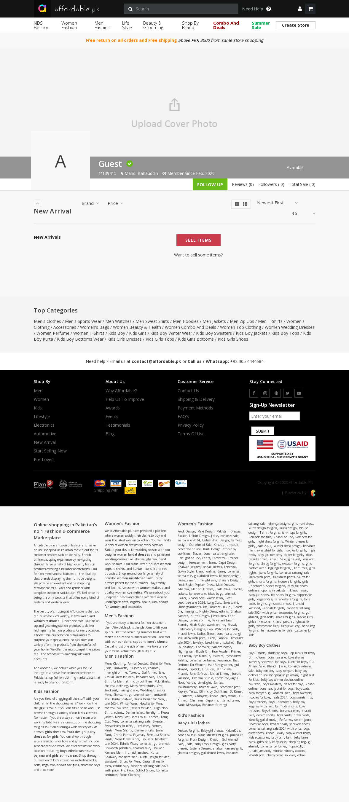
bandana (124, 642)
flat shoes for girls (283, 595)
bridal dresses (139, 554)
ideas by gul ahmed (145, 717)
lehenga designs (279, 524)
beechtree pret (230, 687)
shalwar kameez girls (227, 748)
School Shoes (145, 770)
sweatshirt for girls (269, 550)
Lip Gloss (208, 669)
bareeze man (186, 580)
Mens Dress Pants (127, 739)
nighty (135, 602)
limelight (152, 712)
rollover (290, 755)
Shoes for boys (258, 724)
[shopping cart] (310, 9)
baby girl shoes (258, 595)
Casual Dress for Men (119, 677)
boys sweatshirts (301, 697)
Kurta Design (200, 616)
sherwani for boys (274, 662)
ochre (301, 755)
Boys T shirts (256, 653)
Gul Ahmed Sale (152, 672)
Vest (159, 686)
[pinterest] (276, 393)
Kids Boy (116, 333)
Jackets (182, 593)
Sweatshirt (230, 602)
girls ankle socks (259, 621)
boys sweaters (272, 684)
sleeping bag (297, 742)
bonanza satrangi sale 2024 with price (274, 728)
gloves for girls (285, 617)
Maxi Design (205, 531)
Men (38, 391)
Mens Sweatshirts (142, 686)
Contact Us (188, 391)
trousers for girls (289, 581)
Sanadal (223, 638)
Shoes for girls (275, 586)
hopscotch (295, 746)
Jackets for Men (141, 708)
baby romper (264, 671)
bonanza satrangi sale (135, 721)
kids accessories (258, 737)
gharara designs (188, 753)
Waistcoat (111, 761)
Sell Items (198, 240)
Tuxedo (134, 672)
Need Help (256, 9)
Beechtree (219, 558)
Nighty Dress (208, 611)
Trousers (147, 739)
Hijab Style (197, 625)
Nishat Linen (219, 674)
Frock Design (186, 531)
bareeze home (221, 647)
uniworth (120, 668)
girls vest (294, 559)
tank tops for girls (294, 532)
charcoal (153, 668)
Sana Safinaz (198, 674)
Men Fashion (102, 25)
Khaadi (218, 545)
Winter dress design (287, 546)
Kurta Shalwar (122, 699)
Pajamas (138, 735)
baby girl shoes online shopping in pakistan (277, 588)
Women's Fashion (195, 524)
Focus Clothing (130, 775)
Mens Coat (122, 717)
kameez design (229, 576)
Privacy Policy (191, 425)
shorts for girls (266, 581)
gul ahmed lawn (140, 695)
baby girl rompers (269, 555)
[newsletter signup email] (274, 416)
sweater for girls (293, 564)
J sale (108, 668)
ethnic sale (120, 766)
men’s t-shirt (114, 637)
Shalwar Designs (189, 567)
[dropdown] (300, 9)
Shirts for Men (160, 663)
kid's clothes (87, 713)
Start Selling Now (50, 451)
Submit (263, 431)
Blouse (182, 536)
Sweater (158, 721)
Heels (211, 638)
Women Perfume (52, 333)
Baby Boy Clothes (264, 645)
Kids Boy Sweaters (214, 333)
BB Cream (184, 656)
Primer (235, 651)
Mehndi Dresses (202, 589)
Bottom (156, 726)
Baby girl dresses (212, 730)
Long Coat (214, 602)
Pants (108, 730)
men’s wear (79, 616)
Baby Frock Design (207, 744)
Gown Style (186, 571)
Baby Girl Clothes (194, 723)
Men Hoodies (186, 321)
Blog (110, 434)
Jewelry (198, 642)
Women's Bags (94, 327)
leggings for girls (279, 568)
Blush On (203, 651)
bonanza (145, 744)
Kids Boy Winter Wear (171, 333)
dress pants (301, 715)
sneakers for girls (290, 599)
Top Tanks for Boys (301, 653)
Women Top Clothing (240, 327)
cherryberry (275, 755)
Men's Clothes (47, 321)
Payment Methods (195, 408)
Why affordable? (121, 391)
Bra (205, 607)
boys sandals (278, 724)
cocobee (300, 751)
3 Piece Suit (138, 668)
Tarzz (193, 691)
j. (178, 696)
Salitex (218, 682)
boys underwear (280, 702)
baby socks (279, 742)
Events (112, 416)
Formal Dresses (138, 663)
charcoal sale (141, 748)
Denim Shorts (144, 730)
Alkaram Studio (202, 678)
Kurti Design (212, 549)
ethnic (118, 712)
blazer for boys (293, 684)
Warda (191, 682)
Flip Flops (127, 770)
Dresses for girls (188, 730)
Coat (228, 598)
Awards (113, 408)
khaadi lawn (186, 634)
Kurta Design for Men (149, 699)
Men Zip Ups (242, 321)
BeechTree (222, 678)
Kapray (182, 691)
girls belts (266, 617)
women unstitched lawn (135, 578)
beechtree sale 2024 (191, 602)
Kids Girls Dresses (124, 339)
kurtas (138, 569)
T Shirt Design (199, 536)
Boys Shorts (270, 711)
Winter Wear (128, 703)
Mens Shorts (123, 730)
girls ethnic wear (64, 755)
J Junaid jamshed (136, 752)
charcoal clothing (116, 686)
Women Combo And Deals (190, 327)
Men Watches (118, 321)
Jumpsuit (232, 545)
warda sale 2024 (189, 540)
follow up (210, 184)
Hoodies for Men (151, 703)
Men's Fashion (119, 656)
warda (232, 696)
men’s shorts (157, 642)
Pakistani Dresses (228, 531)
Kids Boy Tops (285, 333)
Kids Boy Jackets (251, 333)
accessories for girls (291, 612)
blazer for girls (293, 555)
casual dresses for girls (213, 735)
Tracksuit (111, 690)
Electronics (44, 425)
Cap (210, 629)
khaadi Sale (197, 598)
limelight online (116, 672)
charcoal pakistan (116, 708)
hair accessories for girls (276, 630)
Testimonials (118, 425)
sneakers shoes (299, 724)
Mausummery (187, 687)
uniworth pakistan (118, 748)
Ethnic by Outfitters (213, 691)
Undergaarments (189, 607)
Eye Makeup (201, 656)
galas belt (263, 742)
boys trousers (257, 702)
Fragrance (224, 660)
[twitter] (287, 393)
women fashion (45, 621)
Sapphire (212, 700)
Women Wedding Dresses (290, 327)
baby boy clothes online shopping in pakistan (277, 673)
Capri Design (227, 562)
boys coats (302, 688)
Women (41, 399)
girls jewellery (290, 626)
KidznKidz (233, 730)
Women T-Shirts (88, 333)
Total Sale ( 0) (302, 184)
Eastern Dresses (200, 748)
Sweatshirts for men (118, 726)
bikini (153, 602)
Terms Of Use (191, 434)
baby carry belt (281, 737)
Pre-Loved (44, 459)
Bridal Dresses (212, 567)
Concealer (202, 647)
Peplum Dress (204, 585)
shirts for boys (277, 653)
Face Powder (220, 651)
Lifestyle (42, 416)
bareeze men (198, 562)
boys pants (284, 715)
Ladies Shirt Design (215, 540)
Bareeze (215, 607)
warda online (216, 625)
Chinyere (201, 696)
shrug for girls (270, 564)
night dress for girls (269, 541)
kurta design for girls (262, 528)
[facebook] (253, 393)
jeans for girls (268, 572)
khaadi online (205, 571)
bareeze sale (197, 593)
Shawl (231, 625)
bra (144, 602)
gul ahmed (161, 744)
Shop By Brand (190, 25)
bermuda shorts (286, 706)
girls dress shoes (280, 604)
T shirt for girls (270, 532)
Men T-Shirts (270, 321)
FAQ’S (183, 416)
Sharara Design (229, 580)
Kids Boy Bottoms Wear (80, 339)
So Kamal (236, 691)
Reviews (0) (243, 184)
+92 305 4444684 (247, 361)
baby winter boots (298, 733)
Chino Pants (122, 735)
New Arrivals (47, 237)
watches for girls (267, 626)
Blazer (197, 553)
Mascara (218, 656)
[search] (181, 9)
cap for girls (305, 617)
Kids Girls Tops (160, 339)
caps (136, 642)
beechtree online (189, 549)
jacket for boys (284, 688)
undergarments (116, 602)
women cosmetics (128, 592)
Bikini (227, 607)
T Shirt (161, 677)
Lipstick (194, 669)
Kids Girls (137, 333)
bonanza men (128, 757)
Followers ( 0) (271, 184)
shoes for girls (68, 765)
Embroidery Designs (191, 629)
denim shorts (265, 715)
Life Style (127, 25)
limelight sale (128, 690)
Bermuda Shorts (157, 735)
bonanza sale (145, 677)
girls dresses (55, 732)
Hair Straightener (220, 665)
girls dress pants (284, 577)
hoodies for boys (259, 697)
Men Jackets (214, 321)
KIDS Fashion (42, 25)
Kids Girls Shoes (233, 339)
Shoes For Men (130, 761)
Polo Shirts (162, 681)
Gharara (183, 589)
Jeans (212, 562)
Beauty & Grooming (153, 25)
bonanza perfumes (202, 660)
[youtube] (298, 393)
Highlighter (186, 651)
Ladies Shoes (205, 634)
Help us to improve (125, 399)
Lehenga (230, 567)
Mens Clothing (115, 663)
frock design (76, 732)
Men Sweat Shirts (152, 321)
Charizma (196, 700)
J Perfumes (142, 726)
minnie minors (282, 751)
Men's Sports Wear (83, 321)
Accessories (64, 327)
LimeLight (204, 682)
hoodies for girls (295, 550)
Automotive (45, 434)
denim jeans (302, 720)
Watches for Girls (226, 629)
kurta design (288, 528)
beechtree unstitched (220, 642)
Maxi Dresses (225, 585)
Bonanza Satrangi (214, 705)
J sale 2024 (223, 589)
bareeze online (199, 620)
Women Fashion (69, 25)
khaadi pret (218, 696)
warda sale (185, 576)
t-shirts (119, 569)
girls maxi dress (302, 524)
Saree (221, 571)
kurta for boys (297, 662)
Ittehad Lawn (230, 700)
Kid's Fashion (191, 715)
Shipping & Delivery (196, 399)
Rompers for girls (259, 537)
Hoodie (237, 589)
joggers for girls (266, 599)
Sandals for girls (273, 608)
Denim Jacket (134, 712)
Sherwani (120, 695)
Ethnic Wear (128, 744)
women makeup (152, 588)
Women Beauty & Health (137, 327)
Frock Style (185, 585)
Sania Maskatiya (189, 705)
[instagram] (265, 393)
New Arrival (45, 442)
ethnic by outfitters (139, 681)
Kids (38, 408)
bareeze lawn (208, 687)
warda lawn (215, 598)
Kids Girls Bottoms (196, 339)
